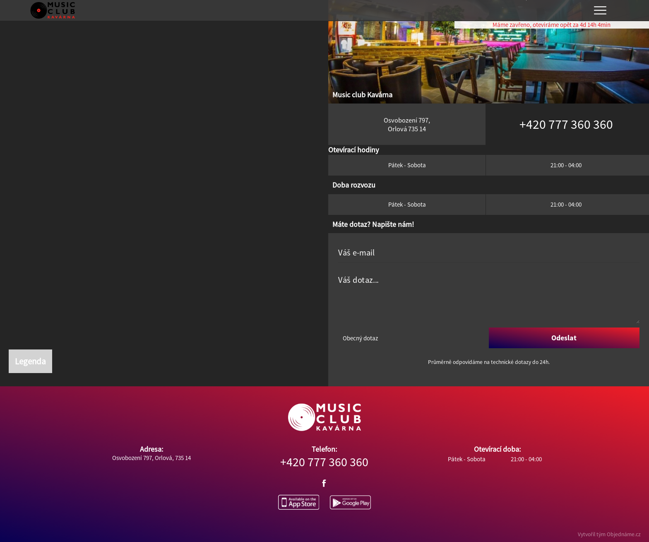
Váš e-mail (356, 253)
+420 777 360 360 (324, 462)
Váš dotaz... (358, 280)
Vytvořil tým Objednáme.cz (609, 534)
